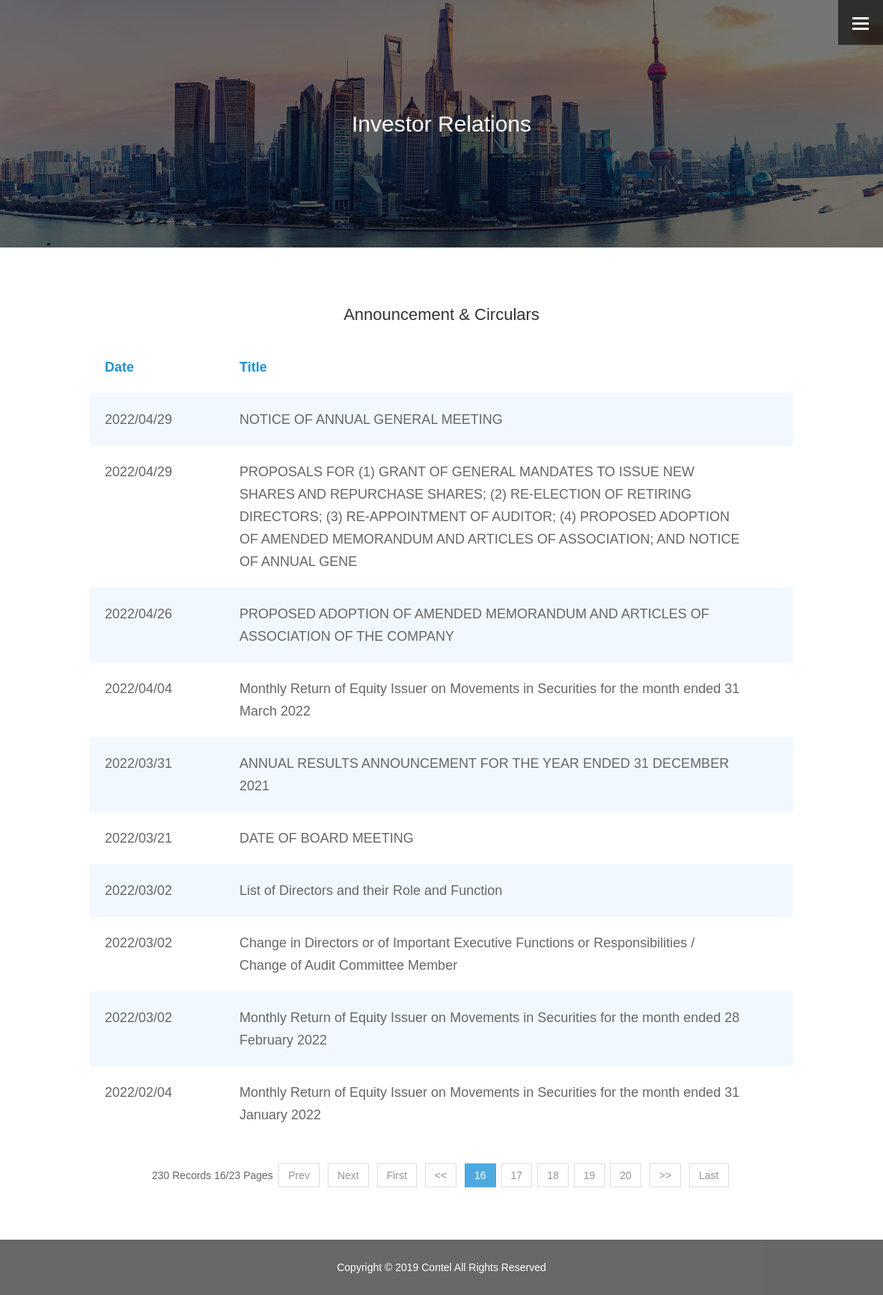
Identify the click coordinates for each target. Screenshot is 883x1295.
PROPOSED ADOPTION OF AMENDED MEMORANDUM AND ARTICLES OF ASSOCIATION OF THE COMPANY (474, 625)
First (397, 1175)
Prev (299, 1175)
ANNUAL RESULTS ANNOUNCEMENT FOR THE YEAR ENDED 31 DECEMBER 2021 (484, 774)
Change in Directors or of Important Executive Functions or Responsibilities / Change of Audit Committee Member (466, 954)
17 (517, 1175)
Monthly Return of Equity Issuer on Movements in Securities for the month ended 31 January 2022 (489, 1103)
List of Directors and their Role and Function (370, 890)
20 (626, 1175)
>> (665, 1175)
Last (708, 1175)
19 (590, 1175)
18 (553, 1175)
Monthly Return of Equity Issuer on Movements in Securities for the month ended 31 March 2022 (489, 700)
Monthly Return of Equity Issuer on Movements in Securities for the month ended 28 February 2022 (489, 1029)
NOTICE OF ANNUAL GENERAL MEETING (371, 419)
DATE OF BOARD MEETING (326, 838)
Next (348, 1175)
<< (441, 1175)
